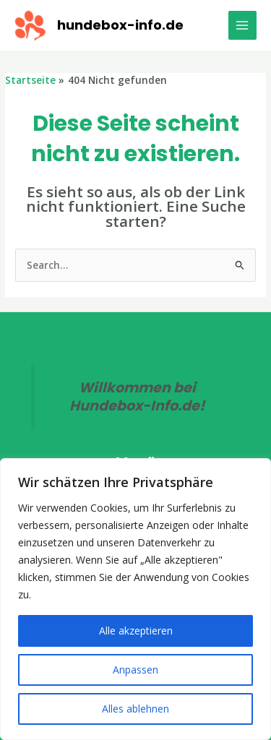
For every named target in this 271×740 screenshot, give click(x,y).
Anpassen (135, 669)
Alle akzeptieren (136, 630)
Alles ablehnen (135, 708)
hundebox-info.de (120, 25)
